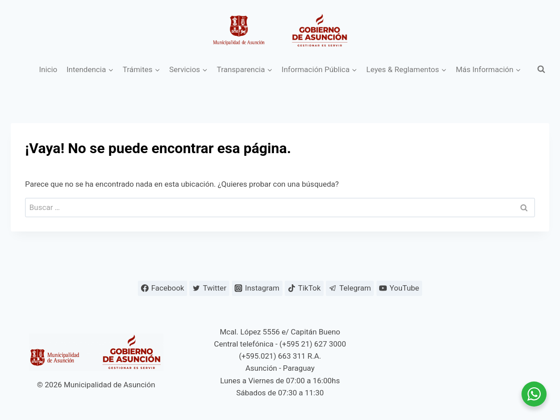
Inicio (48, 69)
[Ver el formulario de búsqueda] (541, 69)
